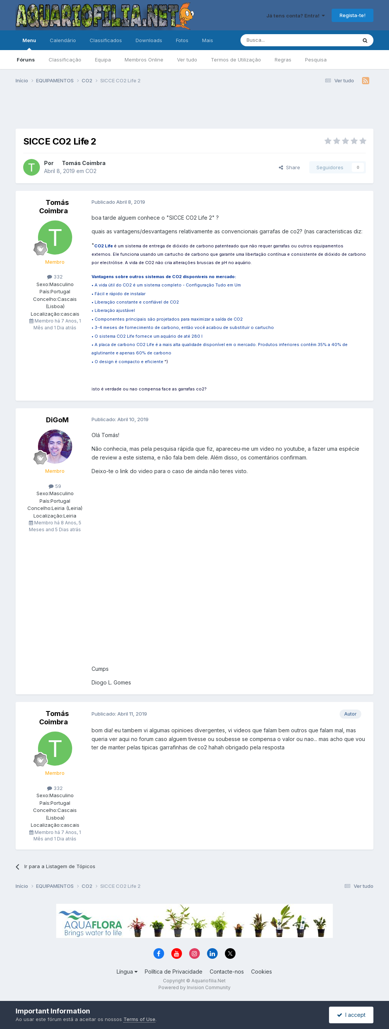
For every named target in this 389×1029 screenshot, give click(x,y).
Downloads (149, 40)
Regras (283, 60)
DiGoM (57, 420)
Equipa (103, 60)
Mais (207, 40)
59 (55, 486)
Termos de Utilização (236, 60)
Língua (127, 971)
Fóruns (26, 60)
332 (55, 277)
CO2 (90, 171)
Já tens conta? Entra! (295, 16)
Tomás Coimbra (84, 163)
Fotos (182, 40)
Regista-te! (352, 15)
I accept (351, 1015)
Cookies (261, 971)
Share (289, 167)
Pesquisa (316, 60)
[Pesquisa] (279, 40)
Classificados (106, 40)
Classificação (65, 60)
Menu (29, 43)
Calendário (63, 40)
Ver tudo (187, 60)
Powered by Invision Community (194, 987)
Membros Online (144, 60)
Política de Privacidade (173, 971)
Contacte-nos (227, 971)
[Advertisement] (194, 109)
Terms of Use (139, 1019)
